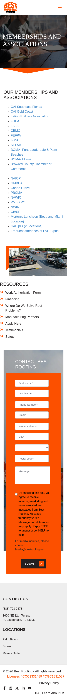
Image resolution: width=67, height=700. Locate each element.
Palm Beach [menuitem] (10, 639)
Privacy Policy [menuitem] (49, 683)
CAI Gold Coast (22, 111)
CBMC (15, 130)
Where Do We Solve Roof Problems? (23, 308)
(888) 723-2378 (12, 608)
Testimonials (14, 330)
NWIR (15, 207)
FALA (15, 126)
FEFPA (16, 135)
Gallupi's (17, 226)
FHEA (15, 121)
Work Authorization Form (23, 292)
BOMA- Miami (21, 159)
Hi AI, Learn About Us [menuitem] (49, 693)
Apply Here (13, 323)
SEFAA (16, 145)
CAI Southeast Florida (26, 107)
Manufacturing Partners (22, 317)
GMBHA (17, 183)
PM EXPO (18, 202)
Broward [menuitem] (8, 646)
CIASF (15, 212)
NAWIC (16, 197)
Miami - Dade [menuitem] (11, 653)
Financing (12, 299)
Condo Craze (20, 188)
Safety (9, 336)
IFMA (14, 140)
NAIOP (16, 178)
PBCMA (16, 192)
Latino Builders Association (30, 116)
